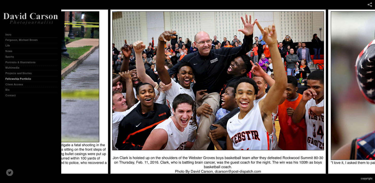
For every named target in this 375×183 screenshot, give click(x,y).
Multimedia (12, 67)
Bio (7, 90)
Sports (9, 56)
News (8, 51)
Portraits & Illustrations (20, 62)
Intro (8, 34)
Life (7, 45)
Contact (10, 95)
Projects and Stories (20, 73)
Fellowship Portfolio (18, 79)
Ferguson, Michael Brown (21, 40)
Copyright (366, 178)
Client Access (14, 84)
